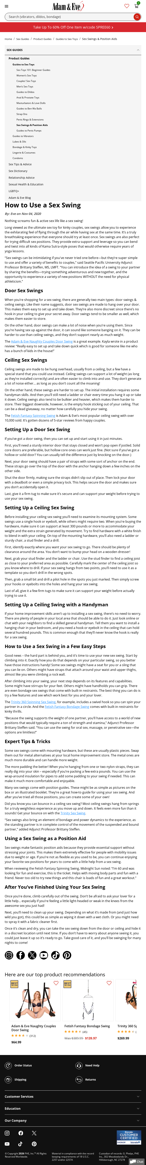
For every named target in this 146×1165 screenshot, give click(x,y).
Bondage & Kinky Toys (25, 147)
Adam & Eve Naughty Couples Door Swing (42, 341)
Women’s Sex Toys (27, 75)
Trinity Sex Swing (73, 813)
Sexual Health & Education (26, 184)
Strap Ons (22, 114)
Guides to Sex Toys (67, 39)
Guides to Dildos (25, 92)
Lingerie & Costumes (24, 152)
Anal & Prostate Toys (28, 97)
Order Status (18, 1065)
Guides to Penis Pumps (29, 130)
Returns (85, 1079)
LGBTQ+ (14, 191)
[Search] (73, 17)
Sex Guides (22, 39)
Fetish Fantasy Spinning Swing (33, 415)
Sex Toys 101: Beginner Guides (33, 70)
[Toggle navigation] (6, 6)
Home (8, 39)
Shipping (15, 1079)
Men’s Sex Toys (25, 86)
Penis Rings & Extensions (30, 119)
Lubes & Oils (19, 141)
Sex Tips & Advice (20, 164)
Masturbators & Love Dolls (31, 103)
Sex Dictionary (18, 171)
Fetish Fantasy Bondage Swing (67, 707)
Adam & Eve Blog (20, 198)
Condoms (18, 158)
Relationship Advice (22, 177)
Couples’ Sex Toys (26, 81)
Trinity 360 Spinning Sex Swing (33, 702)
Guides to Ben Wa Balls (29, 108)
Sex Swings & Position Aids (32, 125)
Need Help (87, 1065)
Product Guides (42, 39)
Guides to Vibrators (23, 136)
